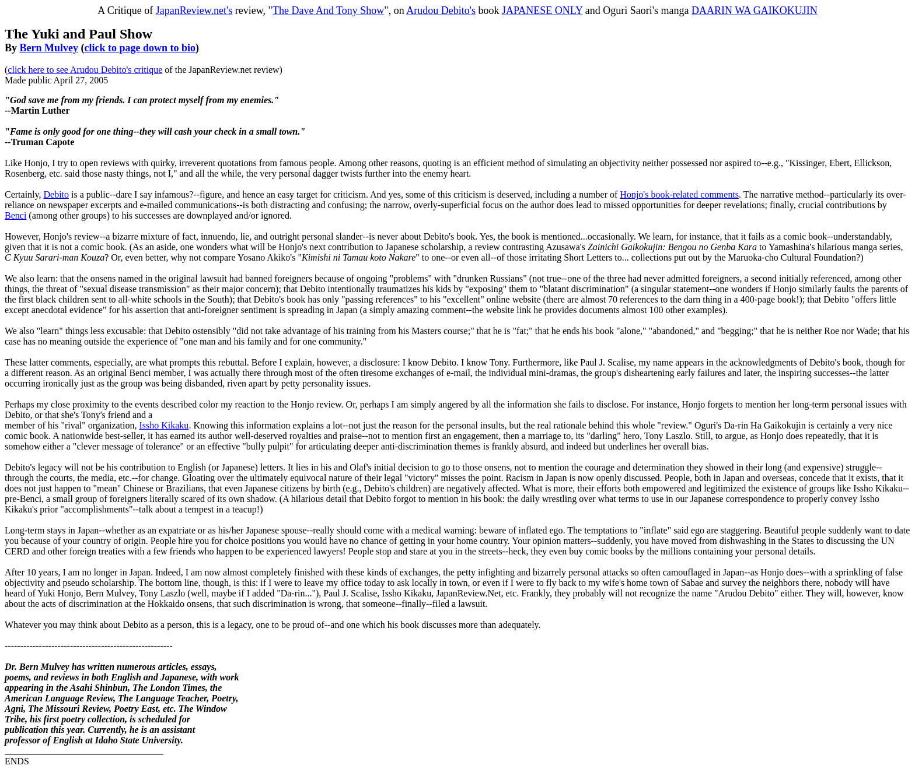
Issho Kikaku (163, 425)
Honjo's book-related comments (679, 194)
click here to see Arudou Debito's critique (85, 70)
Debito (56, 194)
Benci (15, 215)
